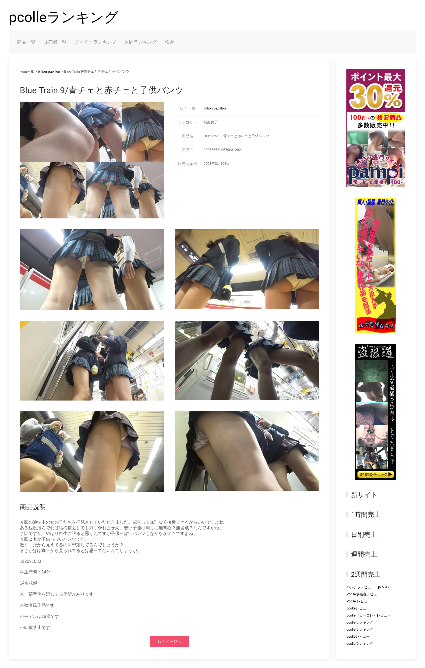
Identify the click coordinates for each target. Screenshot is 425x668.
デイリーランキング (95, 42)
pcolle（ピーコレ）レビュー (368, 615)
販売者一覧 (55, 42)
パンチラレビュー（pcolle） (368, 587)
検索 (169, 42)
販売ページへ (169, 641)
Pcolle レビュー (358, 601)
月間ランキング (140, 42)
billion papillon (49, 71)
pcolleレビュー (358, 608)
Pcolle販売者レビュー (363, 594)
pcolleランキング (63, 17)
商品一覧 (26, 42)
